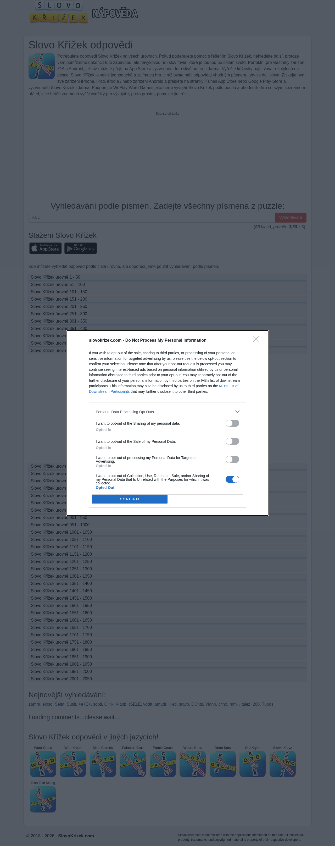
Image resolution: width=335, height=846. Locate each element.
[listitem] (167, 411)
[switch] (232, 423)
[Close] (258, 341)
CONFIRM (129, 499)
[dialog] (167, 423)
